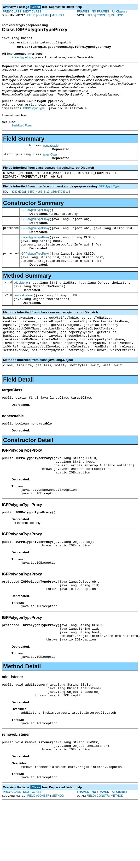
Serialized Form (22, 128)
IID (5, 196)
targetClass (50, 157)
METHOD (58, 15)
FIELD (31, 15)
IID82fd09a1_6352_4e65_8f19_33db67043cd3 (40, 196)
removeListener (24, 309)
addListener (21, 295)
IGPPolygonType (22, 58)
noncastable (50, 148)
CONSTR (43, 15)
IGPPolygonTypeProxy (35, 215)
